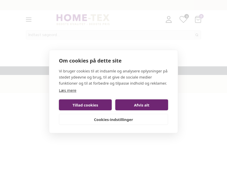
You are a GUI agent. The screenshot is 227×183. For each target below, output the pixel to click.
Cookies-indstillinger (113, 119)
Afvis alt (142, 105)
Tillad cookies (85, 105)
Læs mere (67, 90)
